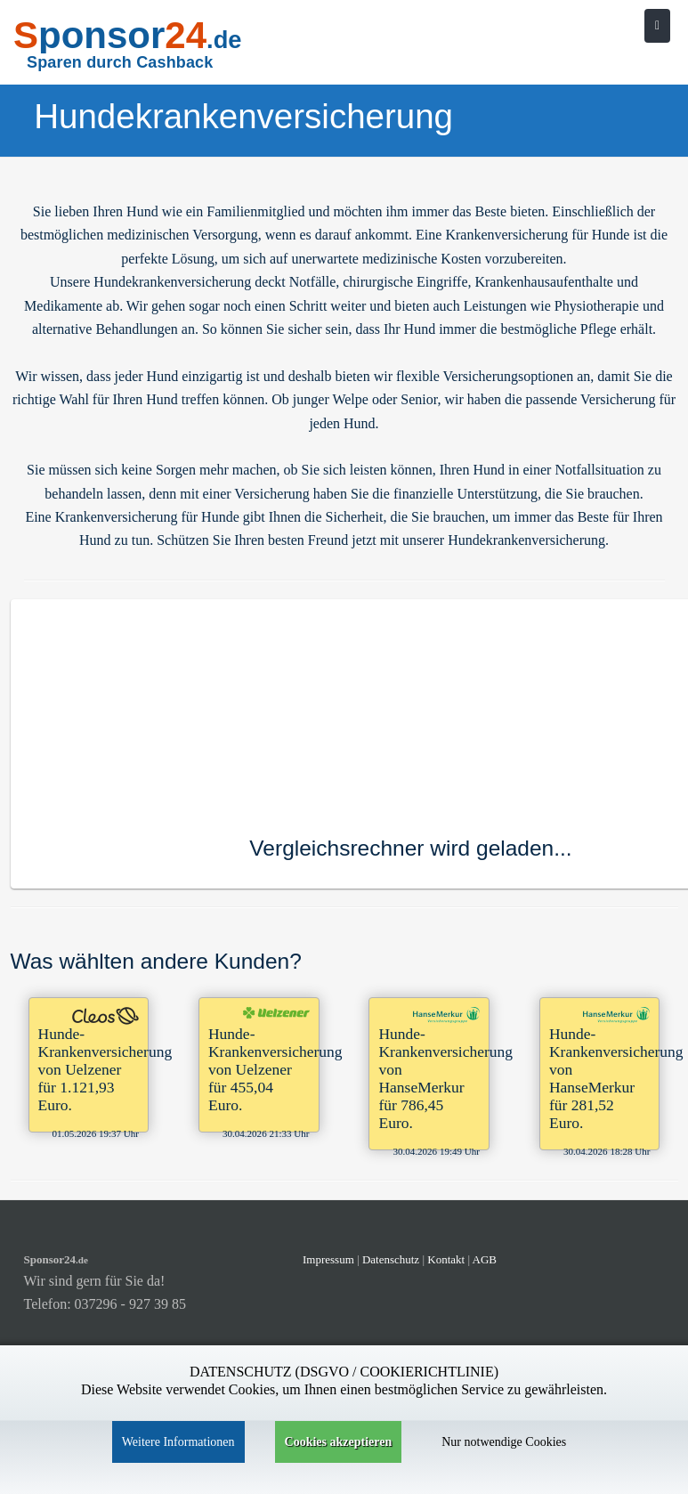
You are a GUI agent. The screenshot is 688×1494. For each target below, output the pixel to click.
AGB (485, 1259)
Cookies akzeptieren (339, 1442)
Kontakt (447, 1259)
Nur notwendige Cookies (503, 1442)
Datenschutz (390, 1259)
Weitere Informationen (178, 1442)
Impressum (328, 1259)
